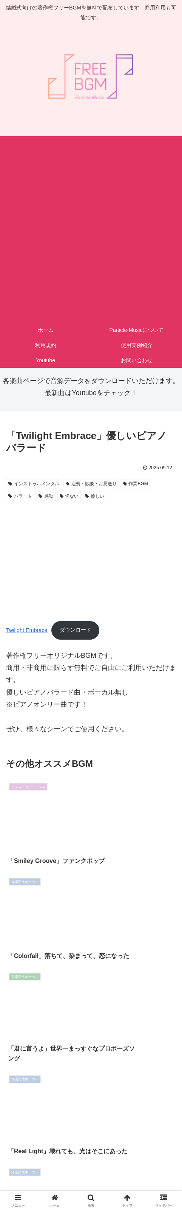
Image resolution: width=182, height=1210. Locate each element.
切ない (69, 496)
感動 (46, 496)
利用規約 (91, 1174)
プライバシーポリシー (147, 1174)
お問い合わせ (34, 1185)
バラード (20, 496)
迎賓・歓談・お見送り (91, 483)
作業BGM (135, 483)
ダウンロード (75, 630)
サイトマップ (91, 1185)
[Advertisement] (91, 227)
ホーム (34, 1174)
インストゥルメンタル (33, 483)
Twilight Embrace (27, 630)
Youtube (147, 1185)
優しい (94, 496)
